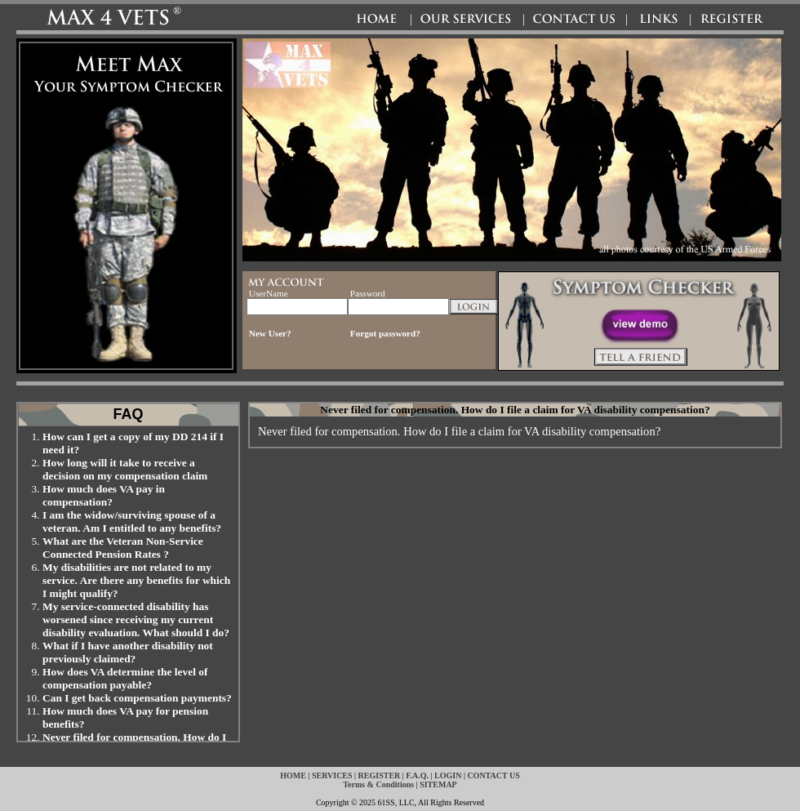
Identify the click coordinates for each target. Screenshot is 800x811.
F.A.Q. (417, 775)
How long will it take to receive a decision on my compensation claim (124, 469)
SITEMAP (438, 784)
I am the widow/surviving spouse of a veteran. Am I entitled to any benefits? (131, 521)
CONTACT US (493, 775)
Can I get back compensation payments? (137, 698)
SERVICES (332, 775)
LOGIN (447, 775)
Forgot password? (385, 333)
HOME (293, 775)
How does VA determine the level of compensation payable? (125, 678)
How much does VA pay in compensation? (103, 495)
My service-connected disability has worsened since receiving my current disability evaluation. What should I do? (135, 619)
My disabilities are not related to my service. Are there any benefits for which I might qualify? (136, 580)
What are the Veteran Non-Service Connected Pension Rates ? (122, 547)
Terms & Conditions (378, 784)
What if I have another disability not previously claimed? (127, 652)
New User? (270, 333)
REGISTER (379, 775)
